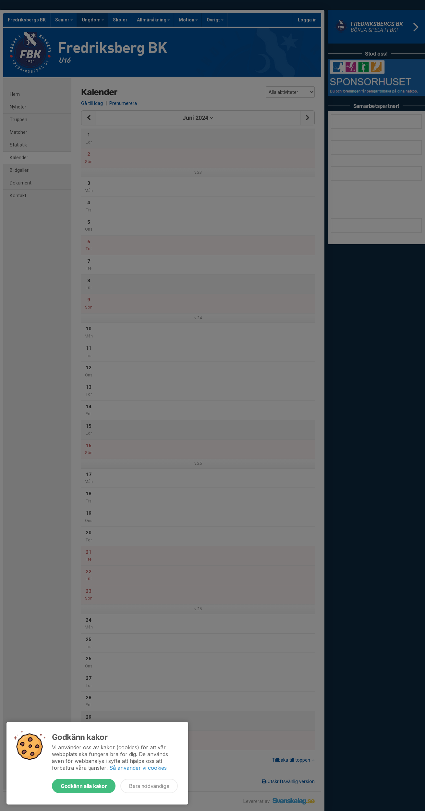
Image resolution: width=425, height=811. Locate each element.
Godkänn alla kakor (84, 786)
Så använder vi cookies (138, 768)
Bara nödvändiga (149, 786)
